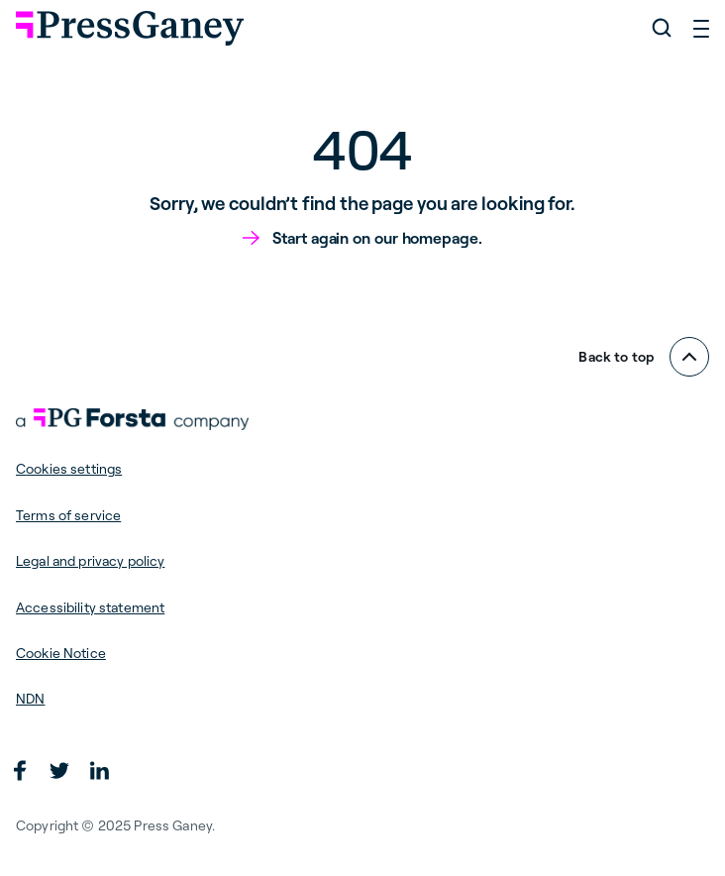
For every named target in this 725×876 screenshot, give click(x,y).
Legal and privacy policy (90, 561)
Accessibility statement (90, 607)
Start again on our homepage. (376, 238)
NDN (30, 699)
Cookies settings (69, 469)
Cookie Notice (61, 653)
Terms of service (68, 515)
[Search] (661, 28)
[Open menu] (701, 28)
